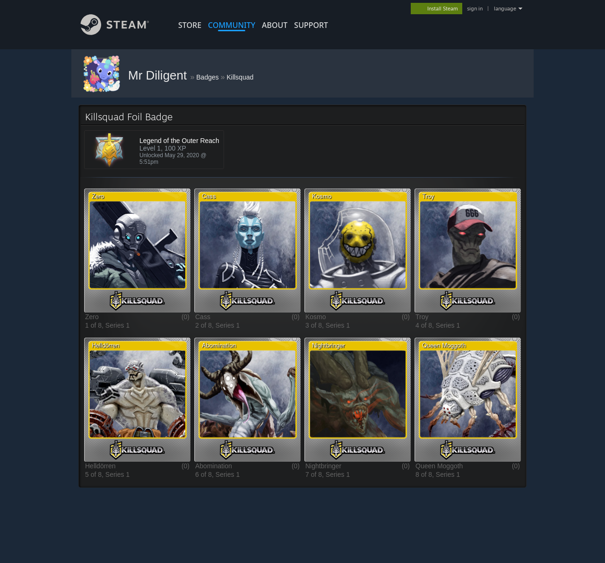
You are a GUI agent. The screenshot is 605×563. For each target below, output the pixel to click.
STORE (189, 25)
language (505, 8)
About (274, 25)
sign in (475, 8)
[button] (137, 250)
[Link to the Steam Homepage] (122, 32)
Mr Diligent (159, 75)
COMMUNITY (231, 25)
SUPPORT (311, 25)
